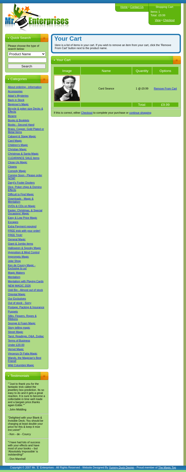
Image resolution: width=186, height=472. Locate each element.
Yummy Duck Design (121, 467)
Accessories (15, 91)
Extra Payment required (22, 226)
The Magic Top (167, 467)
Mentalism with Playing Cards (26, 281)
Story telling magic (19, 327)
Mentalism (14, 276)
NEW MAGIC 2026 (19, 285)
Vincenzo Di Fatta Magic (22, 353)
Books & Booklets (18, 120)
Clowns (12, 166)
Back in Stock (16, 99)
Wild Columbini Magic (21, 365)
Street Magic (15, 331)
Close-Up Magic (17, 162)
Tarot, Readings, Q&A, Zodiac (26, 336)
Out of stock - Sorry (19, 302)
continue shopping (140, 112)
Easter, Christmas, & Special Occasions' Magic (25, 212)
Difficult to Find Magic (21, 194)
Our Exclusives (17, 298)
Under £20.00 (16, 344)
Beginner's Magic (18, 104)
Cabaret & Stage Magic (22, 136)
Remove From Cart (165, 88)
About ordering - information (25, 86)
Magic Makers (16, 272)
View (158, 20)
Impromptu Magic (18, 256)
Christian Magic (17, 149)
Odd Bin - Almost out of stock (25, 289)
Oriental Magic (16, 294)
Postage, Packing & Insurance (26, 307)
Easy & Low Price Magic (22, 217)
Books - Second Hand (21, 124)
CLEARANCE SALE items (23, 157)
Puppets (13, 311)
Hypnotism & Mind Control (23, 252)
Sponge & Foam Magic (21, 323)
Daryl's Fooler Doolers (21, 182)
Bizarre (12, 115)
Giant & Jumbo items (20, 243)
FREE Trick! (15, 235)
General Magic (16, 239)
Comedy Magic (17, 170)
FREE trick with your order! (24, 230)
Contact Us (137, 6)
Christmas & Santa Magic (23, 153)
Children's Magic (18, 144)
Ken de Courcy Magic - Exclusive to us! (21, 267)
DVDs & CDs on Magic (21, 206)
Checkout (169, 20)
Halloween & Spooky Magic (24, 247)
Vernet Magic (16, 349)
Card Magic (15, 140)
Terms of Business (19, 340)
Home (124, 6)
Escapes (13, 222)
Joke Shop (14, 260)
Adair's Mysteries (18, 95)
